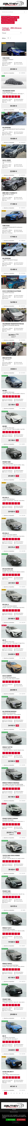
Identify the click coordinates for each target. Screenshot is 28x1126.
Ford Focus (4, 17)
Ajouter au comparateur (9, 73)
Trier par (4, 33)
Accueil (14, 1109)
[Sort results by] (14, 32)
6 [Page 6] (19, 1093)
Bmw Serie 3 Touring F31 (8, 22)
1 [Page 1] (5, 1093)
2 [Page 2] (8, 1093)
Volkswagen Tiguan (13, 17)
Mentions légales (14, 1112)
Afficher (4, 38)
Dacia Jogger (13, 20)
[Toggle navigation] (2, 8)
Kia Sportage (5, 20)
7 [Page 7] (22, 1093)
